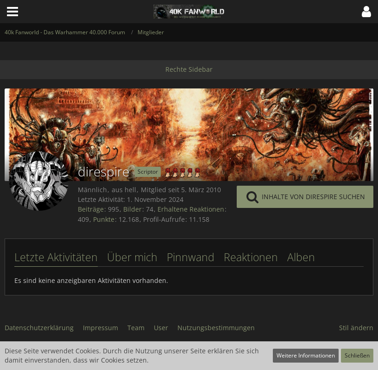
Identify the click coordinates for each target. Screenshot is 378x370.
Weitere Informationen (306, 355)
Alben (301, 257)
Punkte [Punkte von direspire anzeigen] (103, 219)
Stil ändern (356, 327)
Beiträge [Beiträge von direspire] (91, 209)
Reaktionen (251, 257)
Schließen (357, 355)
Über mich (132, 257)
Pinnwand (190, 257)
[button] (12, 11)
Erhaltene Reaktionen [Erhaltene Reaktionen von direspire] (191, 209)
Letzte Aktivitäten (56, 257)
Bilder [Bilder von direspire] (132, 209)
